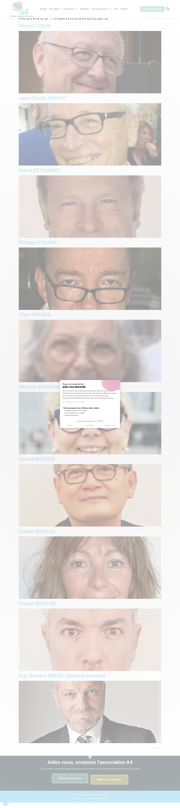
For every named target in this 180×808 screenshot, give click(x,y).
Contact (123, 9)
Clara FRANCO (35, 320)
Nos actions (54, 9)
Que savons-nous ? (101, 9)
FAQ (116, 9)
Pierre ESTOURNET (40, 176)
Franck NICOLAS (37, 609)
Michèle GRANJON (40, 392)
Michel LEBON (35, 31)
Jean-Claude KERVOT (43, 104)
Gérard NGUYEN (36, 465)
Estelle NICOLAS (37, 537)
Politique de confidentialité (98, 804)
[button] (6, 803)
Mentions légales (78, 804)
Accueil (43, 9)
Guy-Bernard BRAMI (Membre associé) (62, 681)
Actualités (84, 9)
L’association (69, 9)
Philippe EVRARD (38, 248)
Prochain (155, 753)
